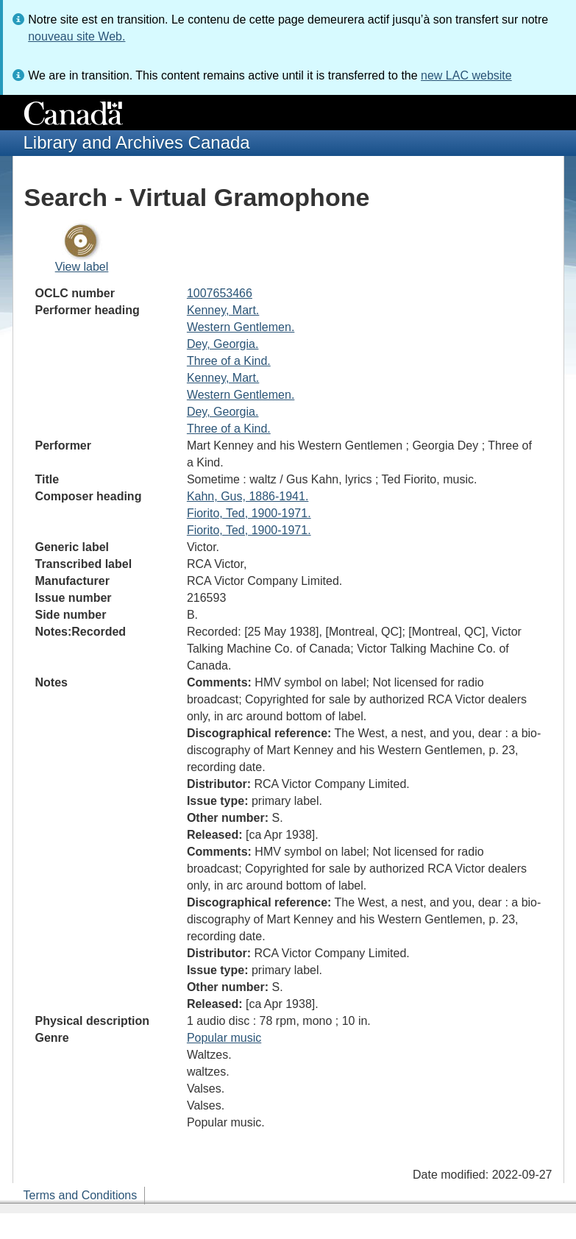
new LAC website (466, 75)
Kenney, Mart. (223, 310)
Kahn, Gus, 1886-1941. (247, 496)
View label (82, 266)
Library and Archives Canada (137, 142)
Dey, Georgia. (223, 344)
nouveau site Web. (76, 36)
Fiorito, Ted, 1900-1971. (249, 513)
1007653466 (219, 293)
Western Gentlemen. (240, 327)
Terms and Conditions (81, 1195)
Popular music (224, 1038)
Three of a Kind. (229, 361)
